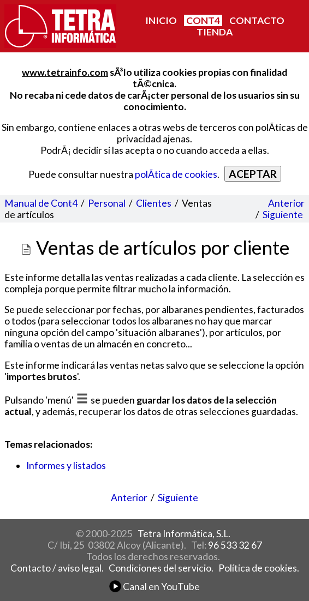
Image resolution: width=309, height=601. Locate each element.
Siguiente (283, 214)
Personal (107, 203)
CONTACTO (256, 20)
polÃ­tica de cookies (176, 174)
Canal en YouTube (154, 586)
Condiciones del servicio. (161, 568)
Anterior (286, 203)
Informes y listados (66, 465)
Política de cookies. (258, 568)
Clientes (153, 203)
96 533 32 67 (235, 545)
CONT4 (203, 20)
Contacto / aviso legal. (57, 568)
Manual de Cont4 (41, 203)
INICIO (161, 20)
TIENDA (215, 32)
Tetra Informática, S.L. (184, 533)
